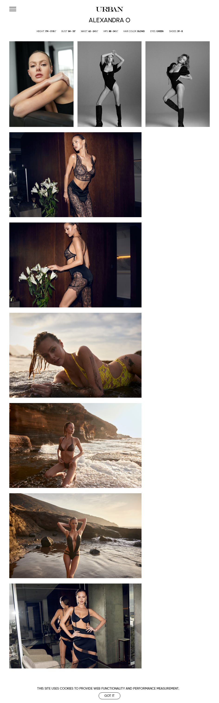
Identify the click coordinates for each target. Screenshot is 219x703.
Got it (109, 695)
